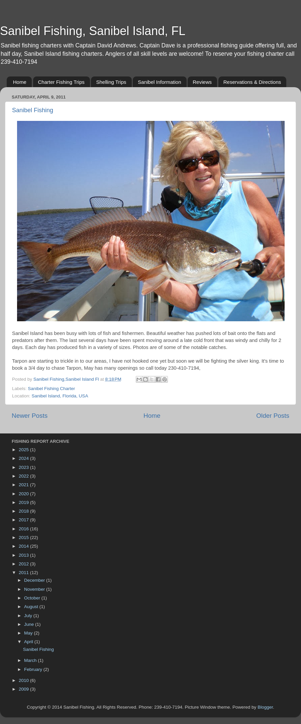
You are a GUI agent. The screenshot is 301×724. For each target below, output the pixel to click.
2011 (24, 572)
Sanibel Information (159, 82)
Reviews (202, 82)
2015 (24, 537)
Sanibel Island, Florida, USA (60, 395)
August (31, 606)
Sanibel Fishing (32, 110)
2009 (24, 689)
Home (19, 82)
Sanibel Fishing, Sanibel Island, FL (92, 31)
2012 (24, 563)
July (28, 615)
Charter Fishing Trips (61, 82)
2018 (24, 511)
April (29, 641)
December (35, 580)
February (33, 669)
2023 (24, 467)
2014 (24, 546)
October (32, 597)
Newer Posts (29, 415)
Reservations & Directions (252, 82)
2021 (24, 484)
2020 (24, 493)
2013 (24, 555)
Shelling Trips (111, 82)
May (29, 633)
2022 (24, 476)
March (31, 660)
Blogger (265, 707)
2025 (24, 449)
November (35, 589)
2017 (24, 519)
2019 (24, 502)
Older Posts (272, 415)
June (29, 624)
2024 (24, 458)
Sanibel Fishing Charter (51, 388)
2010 (24, 680)
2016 (24, 528)
